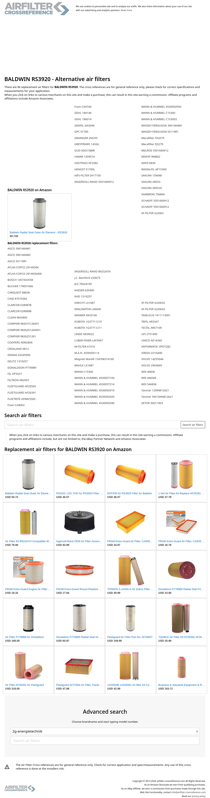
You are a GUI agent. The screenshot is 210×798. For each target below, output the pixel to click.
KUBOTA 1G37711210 (88, 321)
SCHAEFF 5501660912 (155, 207)
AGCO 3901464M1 (19, 248)
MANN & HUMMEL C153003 (159, 119)
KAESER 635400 (84, 290)
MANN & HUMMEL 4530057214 (94, 384)
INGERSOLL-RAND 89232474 (92, 271)
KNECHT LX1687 (84, 303)
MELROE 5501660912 (154, 150)
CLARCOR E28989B (19, 311)
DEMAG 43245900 (19, 355)
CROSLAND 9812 (18, 349)
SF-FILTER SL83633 (153, 309)
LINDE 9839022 (84, 334)
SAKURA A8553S (151, 188)
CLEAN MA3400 (17, 317)
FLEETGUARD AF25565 (22, 386)
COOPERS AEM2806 (20, 342)
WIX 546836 (148, 384)
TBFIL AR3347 (150, 321)
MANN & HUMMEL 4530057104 (94, 378)
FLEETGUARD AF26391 (22, 392)
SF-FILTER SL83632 (153, 303)
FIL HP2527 (15, 374)
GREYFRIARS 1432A (86, 144)
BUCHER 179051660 (20, 286)
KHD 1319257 (83, 296)
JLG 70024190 (83, 284)
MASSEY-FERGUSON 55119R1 (159, 131)
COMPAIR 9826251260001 (24, 330)
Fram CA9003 (16, 405)
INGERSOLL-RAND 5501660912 (94, 182)
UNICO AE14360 (151, 340)
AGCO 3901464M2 (19, 255)
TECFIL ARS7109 (151, 328)
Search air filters (193, 425)
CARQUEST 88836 (19, 292)
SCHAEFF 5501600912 (155, 200)
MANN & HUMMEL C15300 (158, 113)
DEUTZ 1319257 (18, 361)
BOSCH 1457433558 (20, 280)
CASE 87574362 (17, 298)
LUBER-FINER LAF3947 (88, 340)
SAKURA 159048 (151, 175)
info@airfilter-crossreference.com (188, 792)
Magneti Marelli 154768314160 (94, 359)
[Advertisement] (105, 45)
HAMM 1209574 (84, 156)
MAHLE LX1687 (84, 365)
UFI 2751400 (149, 334)
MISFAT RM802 (150, 156)
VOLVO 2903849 (151, 365)
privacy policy (198, 796)
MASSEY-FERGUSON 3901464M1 (161, 125)
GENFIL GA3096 (84, 125)
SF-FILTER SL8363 (152, 213)
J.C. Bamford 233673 (87, 278)
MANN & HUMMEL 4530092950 (161, 106)
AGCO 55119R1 (17, 261)
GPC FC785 (81, 131)
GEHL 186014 (82, 119)
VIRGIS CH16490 (151, 353)
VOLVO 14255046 (152, 359)
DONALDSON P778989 (22, 367)
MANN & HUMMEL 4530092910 (94, 390)
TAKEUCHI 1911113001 (156, 315)
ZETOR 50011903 (152, 403)
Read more (126, 10)
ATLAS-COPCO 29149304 (23, 267)
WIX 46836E (148, 378)
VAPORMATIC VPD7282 (155, 346)
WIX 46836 (148, 372)
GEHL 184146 (82, 113)
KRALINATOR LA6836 (87, 309)
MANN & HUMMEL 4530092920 (94, 396)
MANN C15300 (83, 372)
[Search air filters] (92, 425)
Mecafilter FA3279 (152, 138)
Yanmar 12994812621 (155, 390)
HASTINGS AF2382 (86, 163)
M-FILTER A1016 (84, 346)
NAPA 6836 (148, 163)
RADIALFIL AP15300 (154, 169)
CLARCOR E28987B (19, 305)
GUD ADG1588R (84, 150)
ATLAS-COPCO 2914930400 (25, 273)
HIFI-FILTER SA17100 (87, 175)
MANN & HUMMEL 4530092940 (94, 403)
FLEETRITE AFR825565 (21, 399)
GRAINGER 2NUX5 (86, 138)
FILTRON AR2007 (18, 380)
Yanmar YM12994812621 (157, 396)
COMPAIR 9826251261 (22, 336)
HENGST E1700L (84, 169)
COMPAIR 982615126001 (23, 323)
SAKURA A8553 (150, 182)
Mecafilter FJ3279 (152, 144)
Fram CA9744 (82, 106)
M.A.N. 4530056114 (86, 353)
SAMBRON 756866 (153, 194)
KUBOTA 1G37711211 (88, 328)
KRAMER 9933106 (85, 315)
